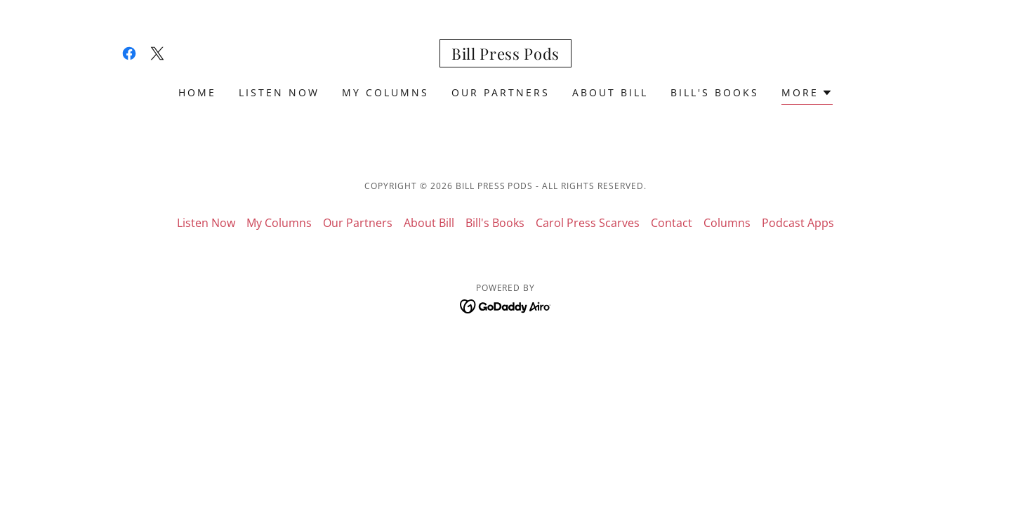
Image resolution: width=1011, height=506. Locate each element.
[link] (129, 53)
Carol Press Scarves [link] (588, 223)
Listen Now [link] (279, 92)
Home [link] (197, 92)
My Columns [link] (385, 92)
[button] (807, 94)
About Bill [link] (610, 92)
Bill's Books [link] (714, 92)
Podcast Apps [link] (798, 223)
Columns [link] (727, 223)
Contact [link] (671, 223)
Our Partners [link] (500, 92)
